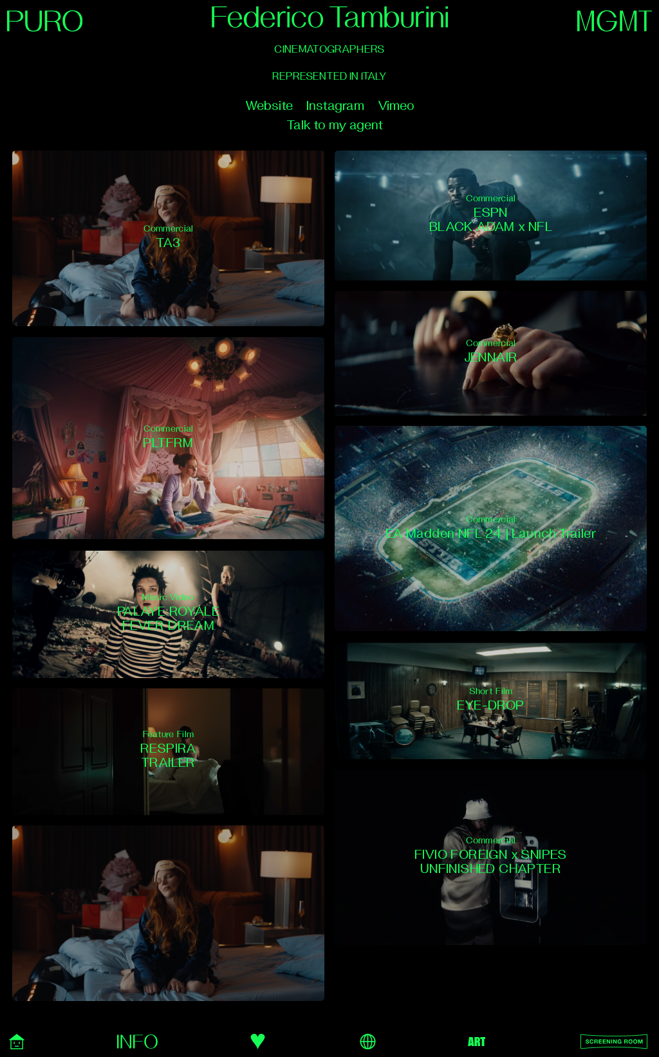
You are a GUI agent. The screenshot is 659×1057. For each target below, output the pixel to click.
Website (269, 106)
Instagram (335, 106)
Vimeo (396, 106)
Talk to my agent (334, 125)
